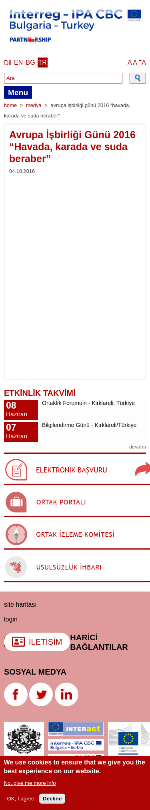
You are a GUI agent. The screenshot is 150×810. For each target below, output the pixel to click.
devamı (137, 447)
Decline (52, 799)
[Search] (63, 78)
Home (10, 105)
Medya (33, 105)
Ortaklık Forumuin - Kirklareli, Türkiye (88, 403)
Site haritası (20, 604)
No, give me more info (30, 783)
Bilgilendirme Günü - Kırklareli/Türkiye (89, 425)
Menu (18, 92)
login (11, 619)
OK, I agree (20, 799)
